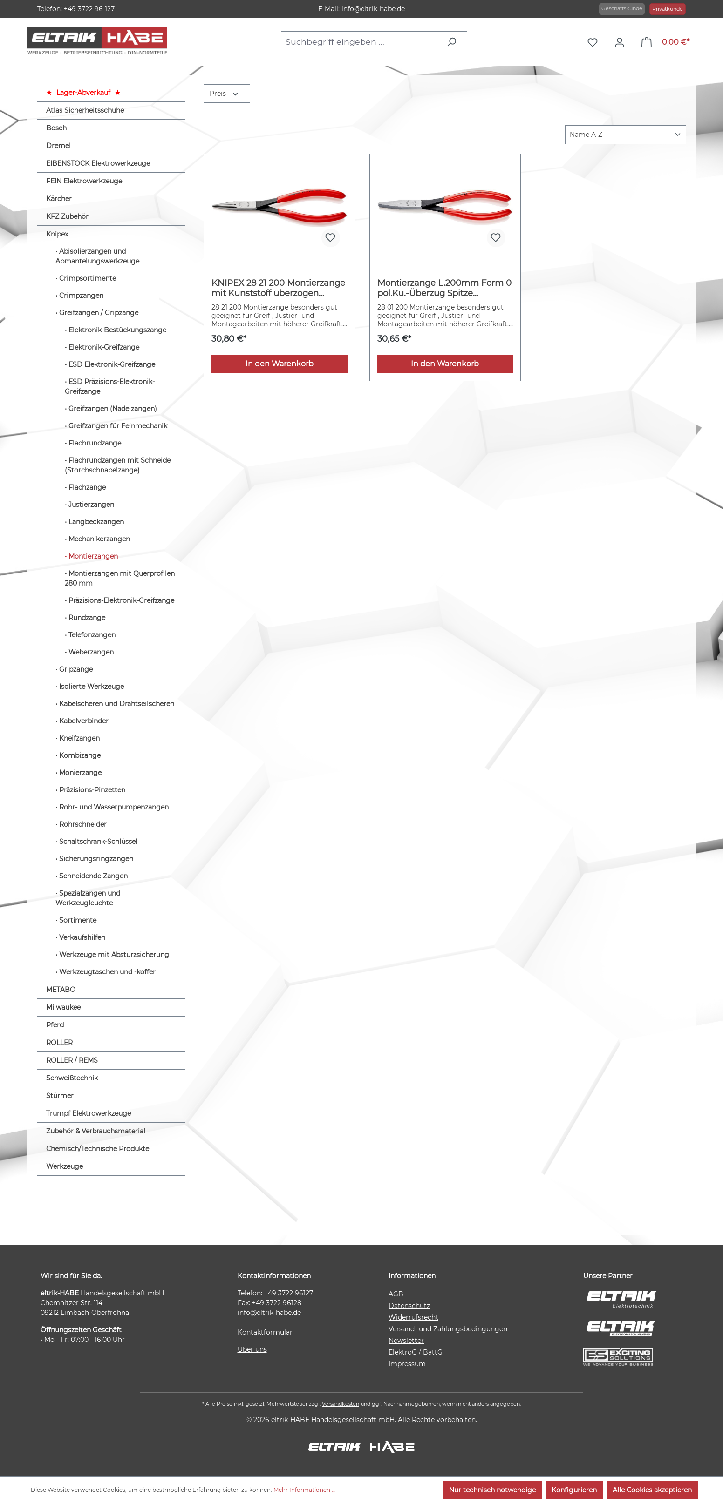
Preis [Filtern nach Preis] (224, 93)
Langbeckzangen (96, 522)
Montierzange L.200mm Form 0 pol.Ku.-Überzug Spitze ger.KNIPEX (444, 288)
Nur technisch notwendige (492, 1490)
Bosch (56, 128)
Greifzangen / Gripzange (98, 313)
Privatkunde (667, 9)
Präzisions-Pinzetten (92, 790)
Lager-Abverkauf (83, 92)
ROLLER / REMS (72, 1060)
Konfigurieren (574, 1490)
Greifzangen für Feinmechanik (117, 426)
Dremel (58, 146)
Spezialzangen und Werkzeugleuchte (87, 898)
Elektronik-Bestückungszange (117, 330)
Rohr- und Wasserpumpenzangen (114, 807)
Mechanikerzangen (99, 539)
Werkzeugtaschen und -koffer (107, 972)
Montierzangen (93, 556)
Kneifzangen (79, 738)
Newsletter (406, 1340)
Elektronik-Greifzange (103, 347)
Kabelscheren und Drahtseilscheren (116, 704)
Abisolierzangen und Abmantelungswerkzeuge (97, 256)
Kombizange (80, 755)
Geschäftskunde (621, 8)
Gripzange (76, 669)
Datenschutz (409, 1305)
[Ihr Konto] (621, 42)
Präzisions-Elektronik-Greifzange (121, 600)
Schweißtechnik (72, 1078)
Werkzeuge (64, 1166)
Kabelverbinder (84, 721)
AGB (396, 1294)
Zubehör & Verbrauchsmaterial (95, 1131)
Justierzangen (91, 504)
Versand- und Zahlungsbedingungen (448, 1329)
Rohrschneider (83, 824)
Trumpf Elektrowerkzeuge (88, 1113)
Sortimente (77, 920)
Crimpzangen (81, 295)
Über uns (252, 1349)
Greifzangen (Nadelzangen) (112, 408)
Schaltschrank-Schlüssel (98, 841)
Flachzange (87, 487)
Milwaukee (63, 1007)
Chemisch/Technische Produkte (97, 1149)
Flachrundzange (94, 443)
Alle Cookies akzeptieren (652, 1490)
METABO (60, 989)
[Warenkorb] (665, 42)
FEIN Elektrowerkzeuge (84, 181)
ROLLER (59, 1042)
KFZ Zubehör (67, 216)
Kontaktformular (265, 1332)
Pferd (55, 1025)
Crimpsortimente (87, 278)
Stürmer (60, 1096)
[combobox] (361, 42)
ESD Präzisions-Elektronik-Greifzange (110, 386)
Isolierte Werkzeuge (91, 686)
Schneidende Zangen (93, 876)
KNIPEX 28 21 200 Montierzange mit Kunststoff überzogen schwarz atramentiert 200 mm (278, 288)
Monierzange (80, 772)
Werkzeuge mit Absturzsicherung (114, 954)
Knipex (57, 234)
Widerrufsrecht (413, 1317)
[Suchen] (454, 42)
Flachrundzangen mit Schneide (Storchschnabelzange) (118, 465)
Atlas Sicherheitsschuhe (85, 110)
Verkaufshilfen (82, 937)
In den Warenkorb (280, 363)
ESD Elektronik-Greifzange (111, 364)
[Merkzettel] (594, 42)
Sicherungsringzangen (96, 859)
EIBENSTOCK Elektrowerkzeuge (98, 163)
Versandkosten (340, 1404)
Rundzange (86, 617)
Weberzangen (91, 652)
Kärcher (59, 199)
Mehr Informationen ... (304, 1489)
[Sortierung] (625, 134)
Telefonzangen (92, 635)
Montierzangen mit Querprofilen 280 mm (120, 578)
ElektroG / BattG (416, 1352)
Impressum (407, 1364)
